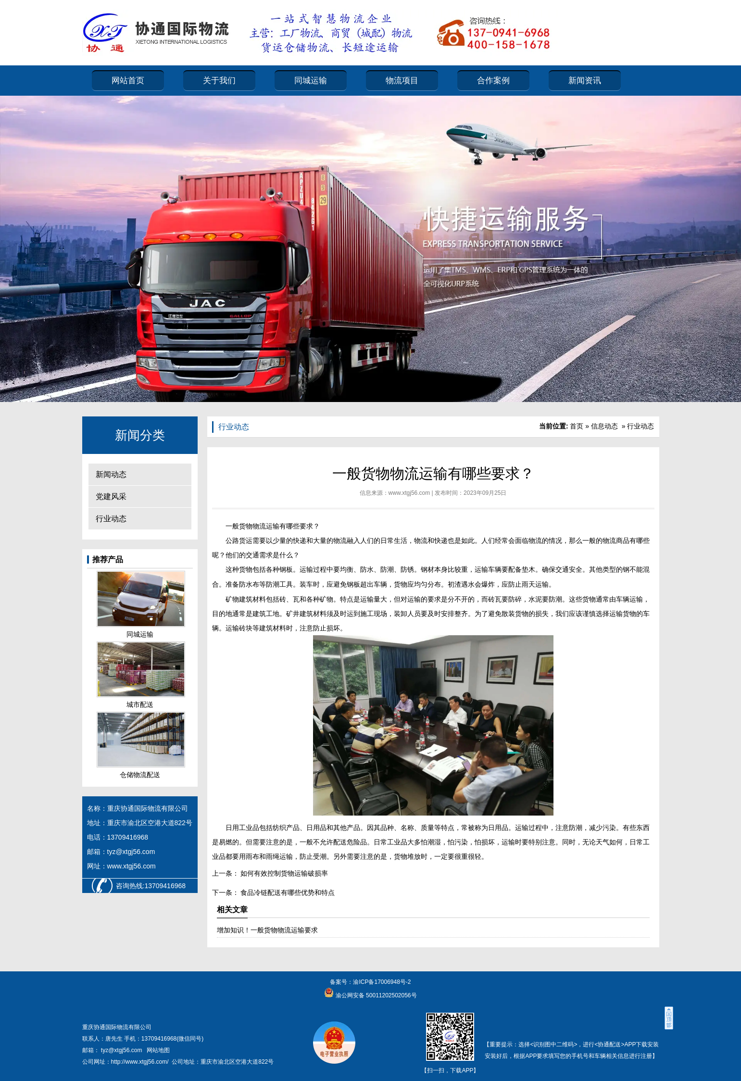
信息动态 (604, 426)
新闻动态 (111, 474)
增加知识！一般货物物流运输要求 (267, 930)
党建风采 (111, 496)
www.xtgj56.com (409, 493)
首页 (576, 426)
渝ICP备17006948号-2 (382, 982)
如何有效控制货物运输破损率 (283, 873)
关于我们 (219, 80)
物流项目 (402, 80)
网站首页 (128, 80)
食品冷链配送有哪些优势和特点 (287, 892)
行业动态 (111, 519)
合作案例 (493, 80)
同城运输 (310, 80)
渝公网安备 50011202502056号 (375, 995)
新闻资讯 (584, 80)
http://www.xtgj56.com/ (140, 1061)
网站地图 (158, 1050)
